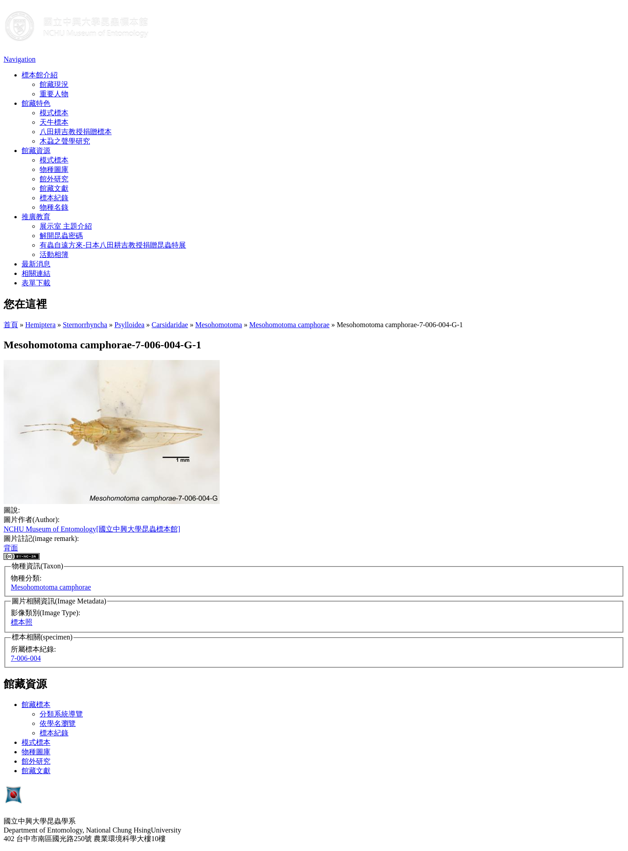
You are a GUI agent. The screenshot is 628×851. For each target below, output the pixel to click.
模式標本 (54, 113)
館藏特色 (36, 103)
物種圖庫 (54, 169)
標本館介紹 (40, 75)
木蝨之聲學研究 (65, 141)
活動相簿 (54, 254)
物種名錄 (54, 207)
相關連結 (36, 273)
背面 (11, 548)
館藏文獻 (54, 188)
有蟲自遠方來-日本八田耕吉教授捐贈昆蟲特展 (113, 245)
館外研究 (54, 179)
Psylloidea (129, 325)
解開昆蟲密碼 (61, 235)
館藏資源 (36, 150)
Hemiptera (40, 325)
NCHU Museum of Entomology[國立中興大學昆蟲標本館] (92, 529)
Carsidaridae (170, 325)
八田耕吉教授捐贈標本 (76, 131)
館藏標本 (36, 704)
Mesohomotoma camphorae (289, 325)
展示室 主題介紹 (66, 226)
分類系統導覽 (61, 714)
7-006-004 (26, 658)
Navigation (20, 59)
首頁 (11, 325)
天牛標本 (54, 122)
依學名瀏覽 (58, 723)
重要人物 (54, 94)
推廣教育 (36, 217)
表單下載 (36, 283)
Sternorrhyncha (85, 325)
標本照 (21, 622)
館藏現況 (54, 84)
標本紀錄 (54, 198)
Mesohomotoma (218, 325)
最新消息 (36, 264)
